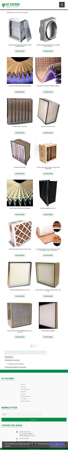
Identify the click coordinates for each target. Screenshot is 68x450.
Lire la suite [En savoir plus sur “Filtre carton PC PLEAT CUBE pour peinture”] (48, 174)
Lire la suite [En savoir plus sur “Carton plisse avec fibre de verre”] (19, 92)
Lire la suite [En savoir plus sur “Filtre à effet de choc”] (19, 133)
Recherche (8, 357)
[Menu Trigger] (62, 4)
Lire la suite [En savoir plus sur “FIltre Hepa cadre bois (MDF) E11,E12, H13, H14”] (48, 296)
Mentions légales (26, 396)
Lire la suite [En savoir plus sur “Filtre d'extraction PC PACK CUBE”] (19, 255)
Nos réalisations (25, 389)
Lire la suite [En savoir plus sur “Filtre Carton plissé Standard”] (19, 214)
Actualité (23, 391)
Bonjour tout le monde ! (16, 364)
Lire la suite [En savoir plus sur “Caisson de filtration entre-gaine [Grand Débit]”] (19, 51)
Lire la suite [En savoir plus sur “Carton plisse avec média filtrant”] (48, 92)
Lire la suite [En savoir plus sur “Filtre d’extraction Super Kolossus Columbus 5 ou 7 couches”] (48, 255)
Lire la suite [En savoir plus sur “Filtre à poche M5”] (19, 174)
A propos (23, 387)
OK (57, 444)
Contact (23, 394)
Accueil (23, 384)
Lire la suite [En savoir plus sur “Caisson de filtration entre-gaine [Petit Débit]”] (48, 51)
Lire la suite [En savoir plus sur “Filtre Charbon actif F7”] (48, 214)
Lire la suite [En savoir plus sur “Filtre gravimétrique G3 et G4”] (19, 296)
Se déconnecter (25, 401)
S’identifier (24, 399)
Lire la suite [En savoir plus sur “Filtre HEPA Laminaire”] (48, 337)
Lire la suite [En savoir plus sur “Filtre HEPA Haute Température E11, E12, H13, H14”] (19, 337)
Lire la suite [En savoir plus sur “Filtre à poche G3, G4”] (48, 133)
